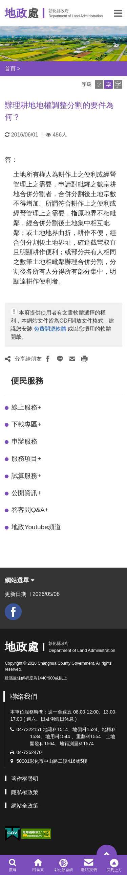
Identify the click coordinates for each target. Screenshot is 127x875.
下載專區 (26, 424)
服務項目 (26, 458)
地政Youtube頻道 (36, 527)
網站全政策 (24, 806)
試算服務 (26, 475)
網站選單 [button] (19, 580)
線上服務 (26, 407)
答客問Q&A (30, 509)
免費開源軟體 (50, 329)
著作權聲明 (24, 779)
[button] (118, 13)
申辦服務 (24, 441)
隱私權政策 (24, 792)
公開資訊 (26, 492)
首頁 (10, 68)
